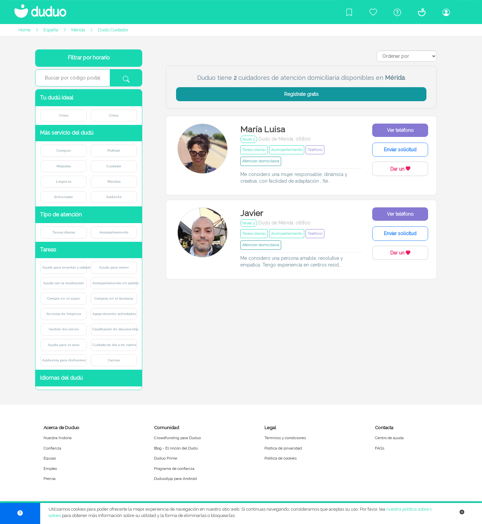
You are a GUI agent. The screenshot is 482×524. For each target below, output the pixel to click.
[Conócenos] (422, 12)
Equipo (50, 458)
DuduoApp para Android (175, 478)
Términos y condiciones (285, 437)
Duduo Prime (165, 458)
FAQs (379, 448)
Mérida (78, 29)
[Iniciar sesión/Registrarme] (446, 12)
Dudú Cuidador (113, 29)
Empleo (50, 468)
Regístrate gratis (301, 94)
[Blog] (349, 12)
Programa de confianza (174, 468)
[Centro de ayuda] (397, 12)
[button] (88, 98)
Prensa (50, 478)
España (51, 29)
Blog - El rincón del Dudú (176, 448)
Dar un (400, 169)
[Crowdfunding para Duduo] (373, 12)
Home (24, 29)
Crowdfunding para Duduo (177, 437)
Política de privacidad (283, 448)
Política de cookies (280, 458)
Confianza (52, 448)
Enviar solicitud (400, 149)
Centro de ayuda (389, 437)
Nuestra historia (58, 437)
